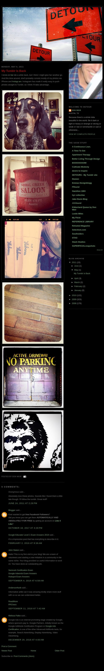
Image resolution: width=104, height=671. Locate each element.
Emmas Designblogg (82, 183)
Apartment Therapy (81, 155)
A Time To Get (78, 151)
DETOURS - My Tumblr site (84, 175)
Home (33, 651)
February (78, 286)
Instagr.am (16, 81)
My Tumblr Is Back (14, 70)
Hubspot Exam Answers (19, 576)
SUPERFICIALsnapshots (83, 246)
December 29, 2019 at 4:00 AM (26, 640)
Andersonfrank (14, 588)
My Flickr (76, 218)
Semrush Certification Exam (20, 570)
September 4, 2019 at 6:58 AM (26, 580)
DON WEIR (76, 110)
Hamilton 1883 (78, 191)
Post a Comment (9, 646)
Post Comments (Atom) (24, 656)
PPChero (12, 604)
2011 (74, 262)
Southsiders (78, 234)
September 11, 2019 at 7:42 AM (26, 608)
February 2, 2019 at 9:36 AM (25, 543)
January (78, 290)
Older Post (59, 651)
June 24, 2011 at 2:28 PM (22, 503)
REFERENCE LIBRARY (83, 221)
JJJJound (76, 203)
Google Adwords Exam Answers (22, 573)
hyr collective (78, 195)
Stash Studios (78, 242)
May (76, 270)
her (12, 75)
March (77, 282)
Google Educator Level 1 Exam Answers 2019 (28, 535)
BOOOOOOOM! (79, 163)
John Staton (13, 550)
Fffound (75, 187)
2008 (74, 303)
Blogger (11, 510)
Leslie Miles (77, 214)
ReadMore (13, 601)
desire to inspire (79, 171)
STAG (74, 238)
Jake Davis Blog (79, 199)
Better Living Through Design (86, 159)
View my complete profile (82, 134)
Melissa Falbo (14, 615)
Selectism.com (79, 230)
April (76, 278)
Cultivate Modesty (80, 167)
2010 (74, 295)
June (76, 266)
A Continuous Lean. (81, 147)
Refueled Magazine (81, 226)
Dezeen (75, 179)
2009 (74, 299)
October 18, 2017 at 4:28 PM (25, 528)
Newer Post (7, 651)
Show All (99, 250)
